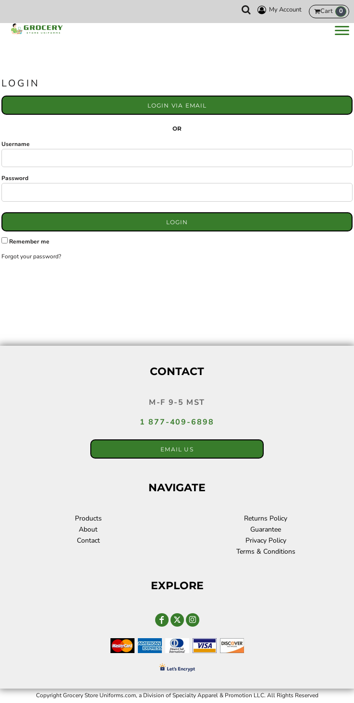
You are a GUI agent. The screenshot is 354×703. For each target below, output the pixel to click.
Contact (88, 540)
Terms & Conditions (265, 551)
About (88, 529)
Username (15, 144)
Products (88, 518)
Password (14, 178)
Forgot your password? (31, 256)
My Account (278, 9)
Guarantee (265, 529)
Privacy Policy (265, 540)
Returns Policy (265, 518)
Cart (333, 11)
